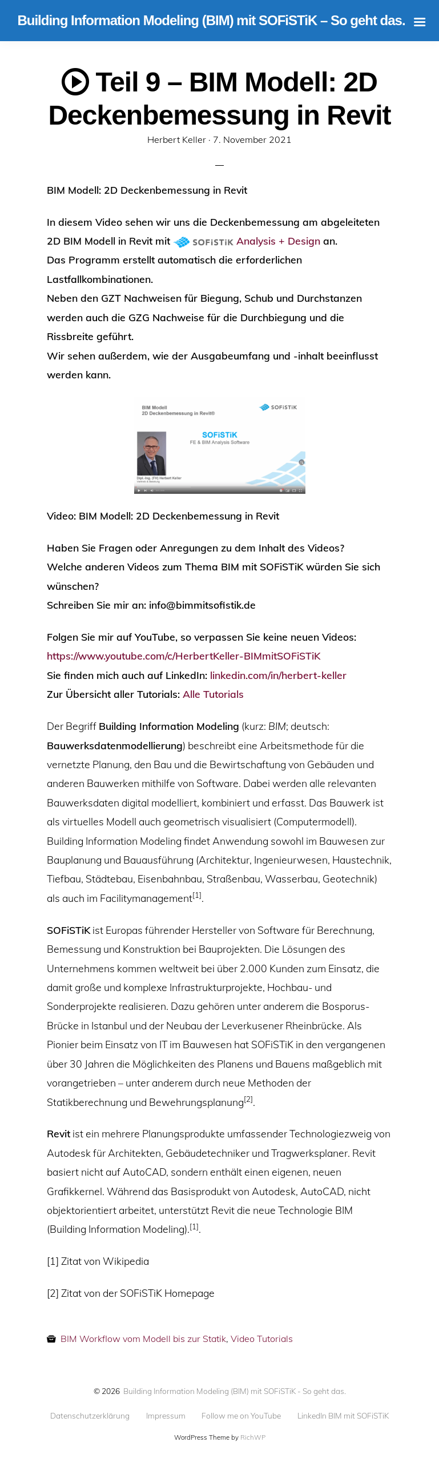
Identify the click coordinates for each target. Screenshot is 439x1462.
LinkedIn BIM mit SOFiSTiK (343, 1416)
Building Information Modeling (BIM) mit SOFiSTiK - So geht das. (234, 1391)
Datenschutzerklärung (90, 1416)
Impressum (166, 1416)
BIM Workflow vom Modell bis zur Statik (143, 1338)
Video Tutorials (262, 1338)
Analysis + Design (278, 240)
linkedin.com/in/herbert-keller (278, 675)
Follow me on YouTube (241, 1416)
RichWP (252, 1437)
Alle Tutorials (213, 694)
